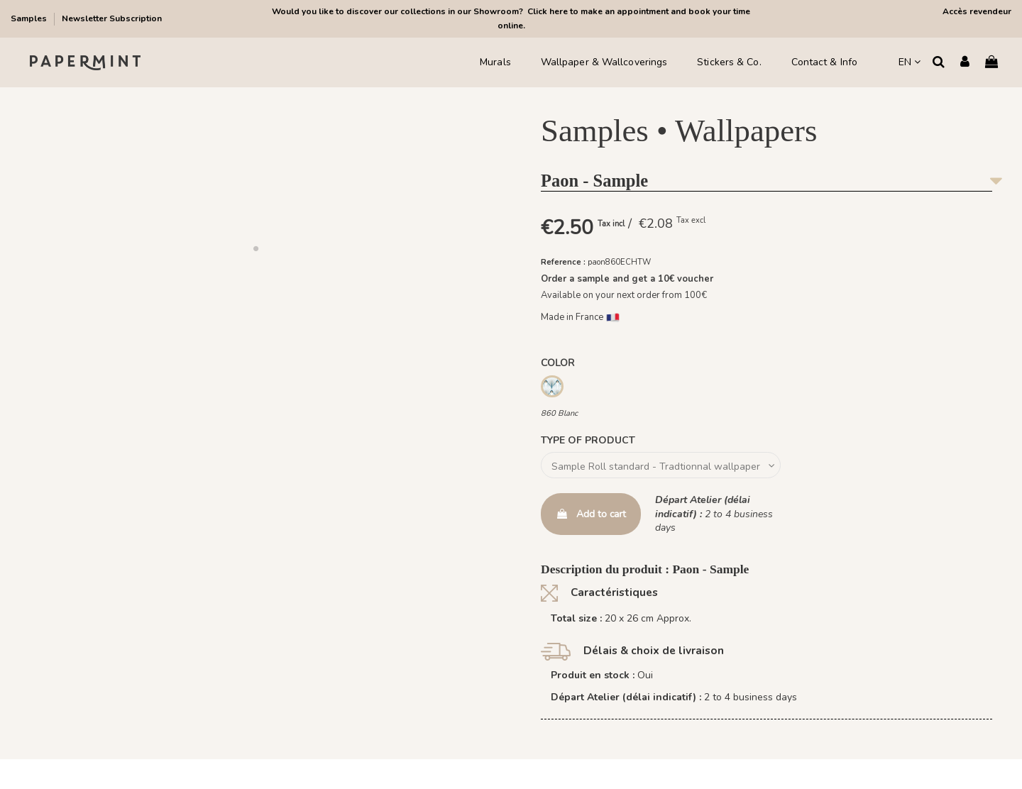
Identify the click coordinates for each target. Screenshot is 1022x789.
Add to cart (591, 514)
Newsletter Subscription (112, 18)
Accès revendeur (977, 11)
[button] (255, 248)
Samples (30, 18)
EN (910, 62)
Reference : (563, 262)
